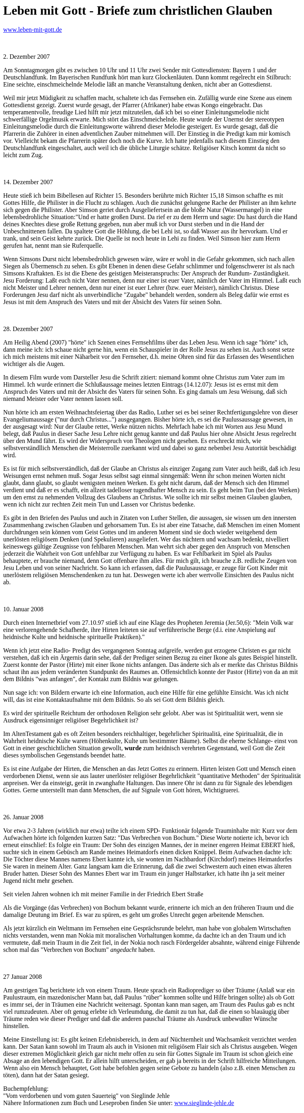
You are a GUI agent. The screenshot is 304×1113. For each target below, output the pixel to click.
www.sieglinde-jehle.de (204, 1103)
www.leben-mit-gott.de (32, 29)
